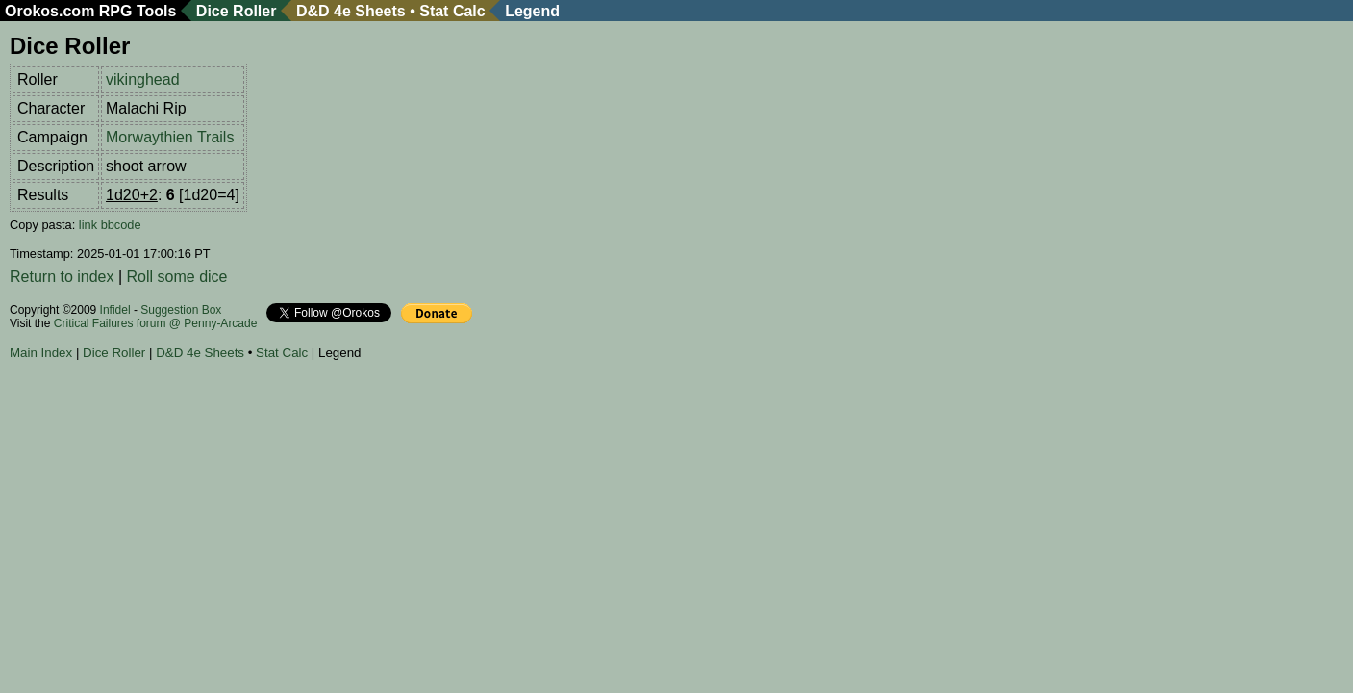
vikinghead (143, 79)
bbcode (121, 225)
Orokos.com (49, 11)
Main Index (41, 353)
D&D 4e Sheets (351, 11)
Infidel (115, 310)
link (88, 225)
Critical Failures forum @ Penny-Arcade (156, 323)
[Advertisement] (360, 422)
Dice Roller (236, 11)
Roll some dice (177, 277)
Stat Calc (452, 11)
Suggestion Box (180, 310)
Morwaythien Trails (170, 137)
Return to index (62, 277)
